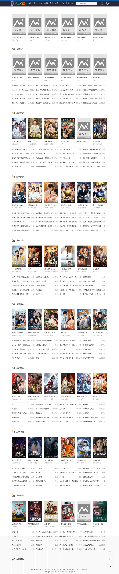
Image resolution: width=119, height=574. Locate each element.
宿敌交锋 (23, 532)
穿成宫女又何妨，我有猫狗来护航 (47, 422)
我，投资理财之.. (98, 333)
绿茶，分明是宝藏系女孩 (23, 277)
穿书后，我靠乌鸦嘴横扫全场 (71, 167)
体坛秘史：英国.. (66, 524)
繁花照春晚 (47, 294)
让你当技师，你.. (82, 205)
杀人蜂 (71, 477)
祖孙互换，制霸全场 (94, 158)
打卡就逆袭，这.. (82, 333)
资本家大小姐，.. (82, 524)
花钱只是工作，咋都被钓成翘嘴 (71, 281)
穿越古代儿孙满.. (66, 37)
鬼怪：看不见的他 (47, 481)
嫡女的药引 (23, 417)
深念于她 (47, 290)
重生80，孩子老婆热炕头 (47, 99)
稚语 (47, 358)
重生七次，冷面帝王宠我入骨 (23, 99)
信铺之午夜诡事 (94, 477)
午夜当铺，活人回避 (23, 473)
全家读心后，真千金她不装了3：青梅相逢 (71, 162)
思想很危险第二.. (34, 524)
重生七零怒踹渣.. (66, 78)
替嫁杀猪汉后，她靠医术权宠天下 (23, 281)
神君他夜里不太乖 (94, 422)
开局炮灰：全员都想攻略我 (23, 162)
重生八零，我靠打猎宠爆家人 (47, 90)
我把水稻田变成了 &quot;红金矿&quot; (71, 354)
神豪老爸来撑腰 (94, 345)
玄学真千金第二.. (66, 141)
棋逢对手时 (94, 277)
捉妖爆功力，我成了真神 (94, 481)
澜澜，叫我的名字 (94, 281)
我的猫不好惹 (81, 460)
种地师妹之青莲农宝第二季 (71, 417)
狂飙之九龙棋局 (71, 485)
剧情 (73, 3)
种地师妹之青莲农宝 (47, 417)
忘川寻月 (71, 409)
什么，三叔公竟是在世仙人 (23, 218)
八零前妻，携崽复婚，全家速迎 (47, 150)
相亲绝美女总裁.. (17, 205)
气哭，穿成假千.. (17, 141)
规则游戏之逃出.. (17, 460)
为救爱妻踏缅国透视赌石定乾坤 (71, 341)
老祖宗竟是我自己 (23, 222)
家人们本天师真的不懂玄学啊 (94, 473)
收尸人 (47, 473)
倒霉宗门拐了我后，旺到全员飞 (47, 405)
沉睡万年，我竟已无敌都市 (94, 226)
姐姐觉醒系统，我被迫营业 (23, 341)
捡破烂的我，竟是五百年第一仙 (23, 213)
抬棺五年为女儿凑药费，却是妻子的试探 (24, 481)
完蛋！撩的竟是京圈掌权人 (94, 222)
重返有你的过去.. (82, 78)
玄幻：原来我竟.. (98, 205)
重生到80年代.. (49, 78)
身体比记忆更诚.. (82, 269)
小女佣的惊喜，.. (17, 269)
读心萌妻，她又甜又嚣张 (94, 167)
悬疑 (67, 3)
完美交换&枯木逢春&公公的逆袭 (94, 536)
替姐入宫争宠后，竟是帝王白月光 (71, 218)
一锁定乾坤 (94, 354)
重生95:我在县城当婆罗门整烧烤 (71, 94)
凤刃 (23, 405)
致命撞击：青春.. (98, 524)
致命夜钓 (47, 477)
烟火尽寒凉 (23, 358)
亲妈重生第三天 (66, 460)
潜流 (29, 269)
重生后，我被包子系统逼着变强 (94, 150)
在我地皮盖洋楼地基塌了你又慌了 (47, 354)
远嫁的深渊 (96, 460)
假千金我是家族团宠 (47, 409)
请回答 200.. (97, 78)
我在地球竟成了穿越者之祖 (47, 222)
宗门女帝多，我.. (82, 396)
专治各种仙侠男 (71, 413)
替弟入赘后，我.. (34, 396)
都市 (56, 3)
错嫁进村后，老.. (50, 205)
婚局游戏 (71, 468)
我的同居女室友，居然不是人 (47, 226)
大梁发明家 (96, 141)
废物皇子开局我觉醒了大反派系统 (23, 158)
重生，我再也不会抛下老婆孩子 (47, 94)
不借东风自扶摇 (71, 158)
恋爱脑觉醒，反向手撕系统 (23, 286)
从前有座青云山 (33, 37)
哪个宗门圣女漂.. (98, 396)
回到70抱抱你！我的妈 (23, 150)
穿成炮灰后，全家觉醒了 (47, 158)
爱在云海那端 (81, 37)
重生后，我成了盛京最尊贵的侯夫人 (95, 94)
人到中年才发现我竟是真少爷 (47, 218)
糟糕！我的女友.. (34, 460)
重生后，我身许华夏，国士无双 (94, 103)
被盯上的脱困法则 (47, 345)
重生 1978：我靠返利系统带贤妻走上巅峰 (48, 86)
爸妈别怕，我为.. (50, 333)
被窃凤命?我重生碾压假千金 (94, 99)
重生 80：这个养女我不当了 (23, 90)
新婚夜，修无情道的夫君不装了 (23, 413)
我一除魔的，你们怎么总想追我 (71, 473)
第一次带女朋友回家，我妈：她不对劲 (71, 277)
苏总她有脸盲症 (94, 286)
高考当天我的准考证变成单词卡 (71, 358)
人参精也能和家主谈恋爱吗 (71, 481)
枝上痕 (94, 405)
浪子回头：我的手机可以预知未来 (71, 154)
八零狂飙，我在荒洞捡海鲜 (23, 354)
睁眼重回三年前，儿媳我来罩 (23, 154)
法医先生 (64, 333)
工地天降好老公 (94, 545)
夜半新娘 (47, 485)
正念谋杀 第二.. (17, 524)
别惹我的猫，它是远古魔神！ (23, 477)
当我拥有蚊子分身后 (23, 485)
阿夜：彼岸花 (71, 422)
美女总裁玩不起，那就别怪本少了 (71, 345)
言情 (51, 3)
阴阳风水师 (94, 341)
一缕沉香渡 (23, 422)
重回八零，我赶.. (17, 78)
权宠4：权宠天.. (17, 396)
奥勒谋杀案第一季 (94, 549)
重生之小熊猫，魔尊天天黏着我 (94, 86)
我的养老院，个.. (50, 141)
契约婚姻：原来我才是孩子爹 (94, 468)
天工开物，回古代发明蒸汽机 (47, 162)
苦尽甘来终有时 (94, 358)
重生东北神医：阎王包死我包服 (94, 485)
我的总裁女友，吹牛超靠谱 (71, 286)
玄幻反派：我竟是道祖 (94, 218)
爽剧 (46, 3)
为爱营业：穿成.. (66, 269)
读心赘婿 (96, 269)
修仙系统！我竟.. (66, 205)
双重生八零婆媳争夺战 (94, 90)
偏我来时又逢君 (49, 37)
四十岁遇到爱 (47, 286)
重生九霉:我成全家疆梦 (71, 103)
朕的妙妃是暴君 (98, 37)
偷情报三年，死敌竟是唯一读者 (23, 226)
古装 (62, 3)
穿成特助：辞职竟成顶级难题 (71, 226)
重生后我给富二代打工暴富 (71, 99)
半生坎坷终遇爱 (17, 37)
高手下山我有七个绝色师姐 (71, 230)
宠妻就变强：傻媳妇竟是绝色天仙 (23, 230)
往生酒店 (47, 468)
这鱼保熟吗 (94, 349)
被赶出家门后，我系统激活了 (47, 213)
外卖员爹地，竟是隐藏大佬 (71, 222)
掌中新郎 (71, 294)
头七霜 (23, 409)
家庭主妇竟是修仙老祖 (94, 230)
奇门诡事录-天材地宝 (23, 468)
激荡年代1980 (47, 154)
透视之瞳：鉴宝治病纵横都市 (71, 405)
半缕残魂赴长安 (94, 409)
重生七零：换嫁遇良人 (47, 103)
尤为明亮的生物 (94, 532)
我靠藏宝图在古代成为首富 (94, 154)
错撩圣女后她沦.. (50, 396)
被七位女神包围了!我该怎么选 (94, 541)
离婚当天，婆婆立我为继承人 (23, 349)
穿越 (40, 3)
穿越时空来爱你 (47, 167)
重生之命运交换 (23, 94)
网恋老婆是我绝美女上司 (23, 294)
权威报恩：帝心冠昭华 (94, 417)
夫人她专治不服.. (50, 269)
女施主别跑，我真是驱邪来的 (71, 290)
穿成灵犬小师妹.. (82, 141)
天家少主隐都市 (47, 281)
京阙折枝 (47, 413)
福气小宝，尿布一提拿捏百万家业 (94, 162)
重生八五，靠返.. (34, 141)
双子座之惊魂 (48, 460)
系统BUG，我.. (33, 205)
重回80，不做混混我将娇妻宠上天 (23, 103)
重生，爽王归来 (71, 150)
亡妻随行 (94, 413)
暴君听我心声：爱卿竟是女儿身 (71, 213)
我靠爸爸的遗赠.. (17, 333)
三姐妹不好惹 (23, 167)
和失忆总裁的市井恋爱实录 (94, 290)
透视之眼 (71, 349)
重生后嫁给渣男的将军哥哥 (71, 90)
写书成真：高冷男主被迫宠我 (47, 349)
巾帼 (47, 230)
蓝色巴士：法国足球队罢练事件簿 (47, 532)
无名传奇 (47, 524)
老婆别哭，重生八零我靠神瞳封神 (23, 86)
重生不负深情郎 (33, 78)
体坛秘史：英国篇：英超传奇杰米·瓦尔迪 (71, 532)
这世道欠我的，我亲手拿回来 (23, 345)
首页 (29, 3)
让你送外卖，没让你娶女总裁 (94, 294)
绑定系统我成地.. (34, 333)
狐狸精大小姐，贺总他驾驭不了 (23, 290)
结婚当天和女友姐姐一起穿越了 (47, 277)
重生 (35, 3)
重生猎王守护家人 (71, 86)
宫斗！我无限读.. (66, 396)
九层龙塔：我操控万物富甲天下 (47, 341)
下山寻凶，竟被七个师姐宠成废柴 (94, 213)
